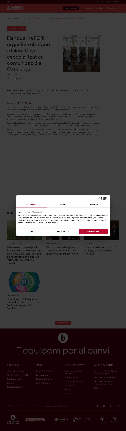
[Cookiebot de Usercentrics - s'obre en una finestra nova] (99, 198)
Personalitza (63, 231)
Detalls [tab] (63, 204)
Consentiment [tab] (31, 204)
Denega (32, 231)
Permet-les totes (93, 231)
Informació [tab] (94, 204)
